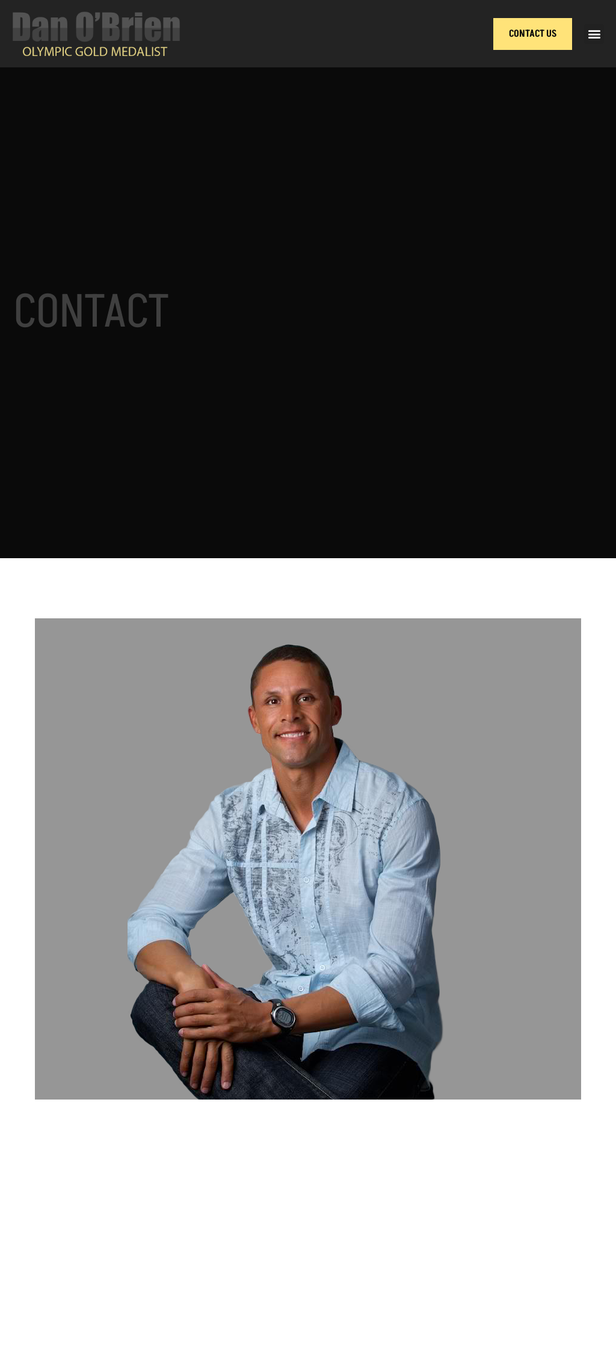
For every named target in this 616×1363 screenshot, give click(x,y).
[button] (594, 34)
